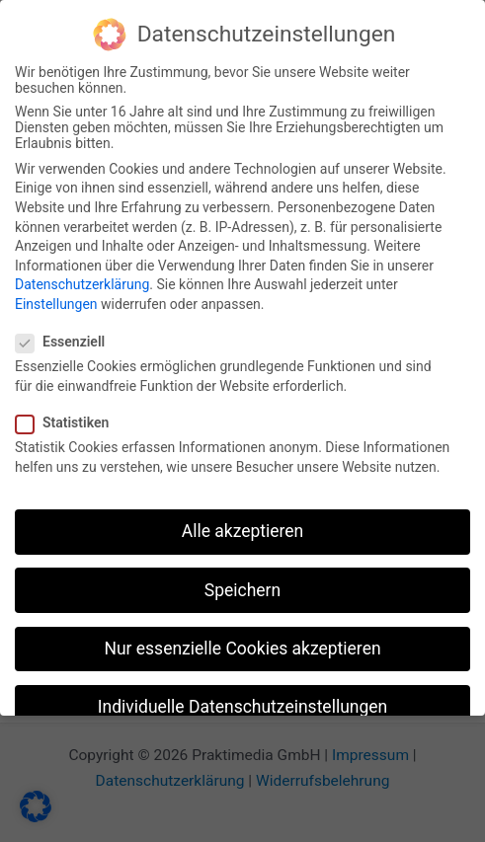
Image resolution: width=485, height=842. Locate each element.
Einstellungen (56, 301)
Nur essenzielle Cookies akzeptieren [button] (242, 645)
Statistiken (68, 419)
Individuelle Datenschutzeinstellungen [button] (242, 704)
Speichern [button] (242, 587)
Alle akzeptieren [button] (243, 529)
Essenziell (66, 338)
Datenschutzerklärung (82, 282)
